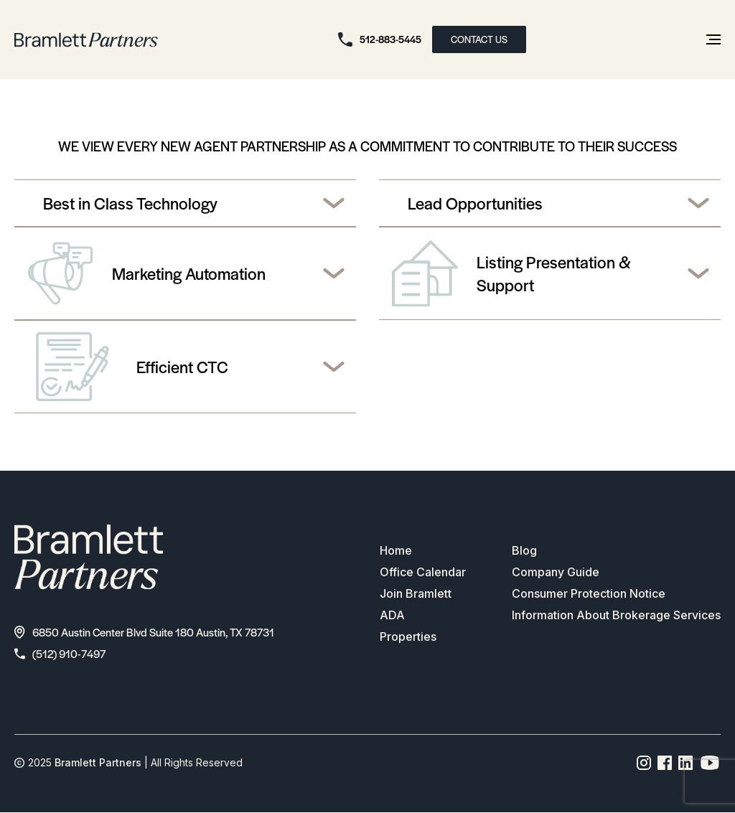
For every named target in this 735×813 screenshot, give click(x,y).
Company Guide (555, 572)
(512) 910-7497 (60, 653)
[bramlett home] (86, 40)
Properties (408, 636)
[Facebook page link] (665, 763)
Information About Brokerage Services (616, 615)
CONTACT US (479, 39)
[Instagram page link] (644, 763)
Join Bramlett (415, 593)
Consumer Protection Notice (588, 593)
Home (396, 550)
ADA (392, 615)
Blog (524, 550)
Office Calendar (423, 572)
